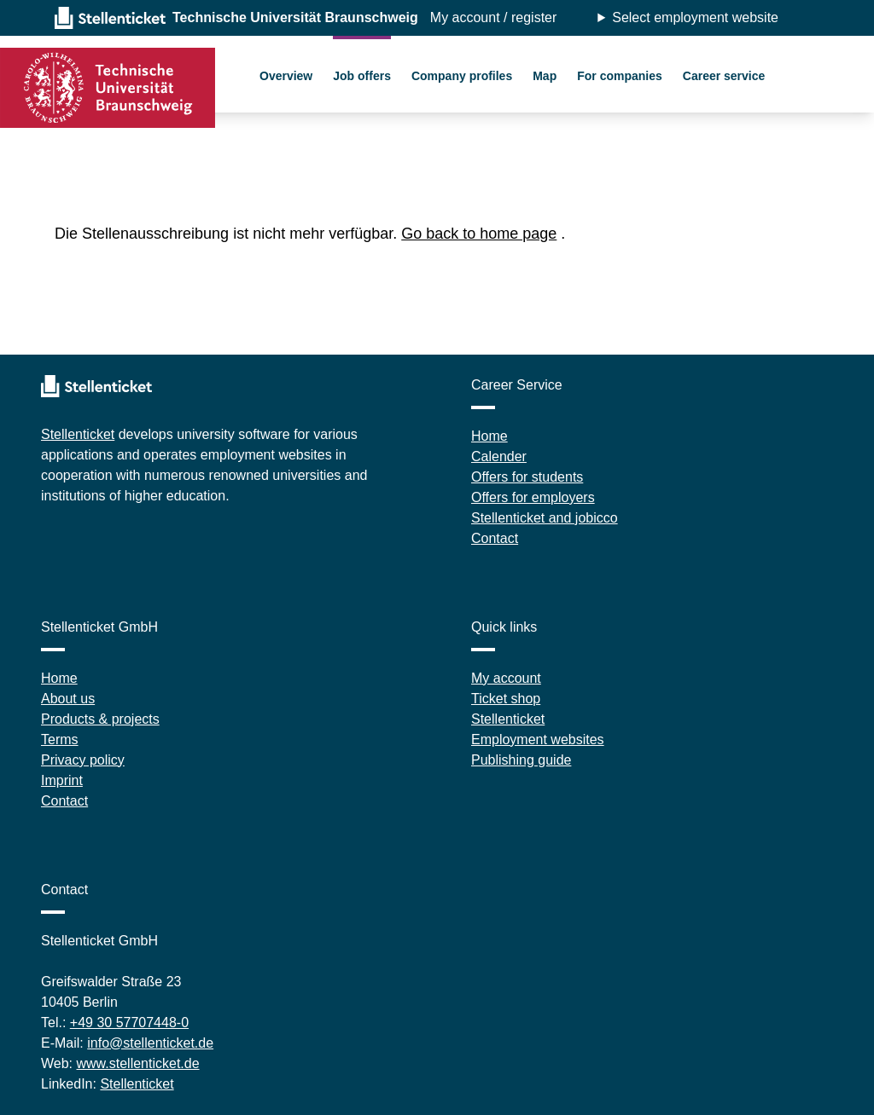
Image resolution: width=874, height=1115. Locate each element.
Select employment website (695, 18)
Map (544, 76)
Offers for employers (533, 497)
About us (68, 698)
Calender (499, 456)
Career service (724, 76)
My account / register (493, 17)
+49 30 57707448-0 (129, 1022)
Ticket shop (505, 698)
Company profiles (461, 76)
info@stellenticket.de (150, 1043)
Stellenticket (77, 434)
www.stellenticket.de (138, 1063)
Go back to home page (478, 233)
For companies (619, 76)
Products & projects (100, 719)
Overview (285, 76)
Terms (60, 739)
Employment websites (537, 739)
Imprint (62, 780)
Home (489, 436)
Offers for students (527, 477)
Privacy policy (83, 760)
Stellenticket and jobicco (544, 518)
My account (506, 678)
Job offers (362, 76)
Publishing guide (521, 760)
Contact (494, 538)
